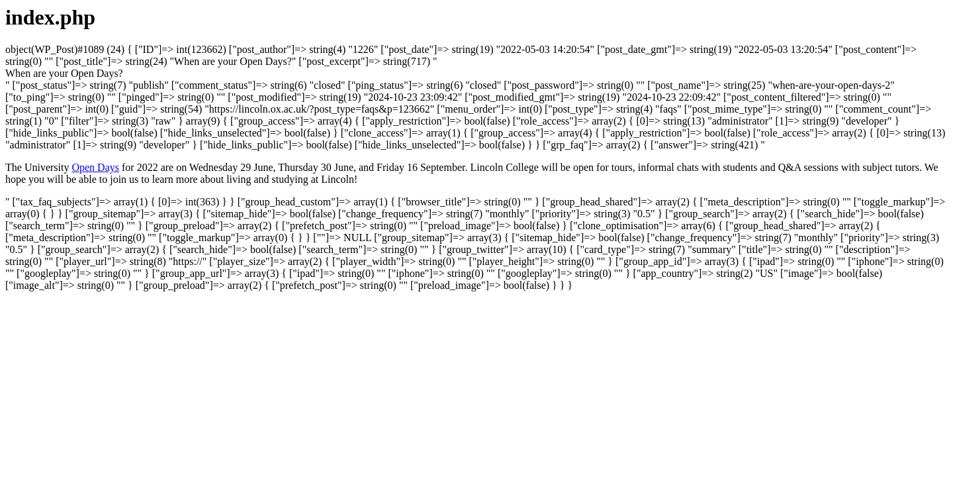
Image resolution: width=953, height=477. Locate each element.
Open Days (95, 167)
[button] (64, 73)
